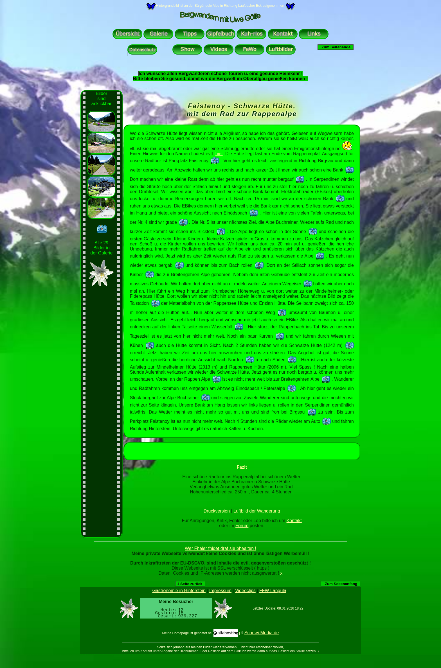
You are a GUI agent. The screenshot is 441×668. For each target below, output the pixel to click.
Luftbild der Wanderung (256, 511)
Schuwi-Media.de (261, 632)
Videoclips (245, 590)
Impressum (220, 590)
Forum (241, 525)
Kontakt (294, 520)
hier (219, 153)
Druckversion (217, 511)
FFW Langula (272, 590)
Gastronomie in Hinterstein (179, 590)
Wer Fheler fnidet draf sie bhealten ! (220, 548)
